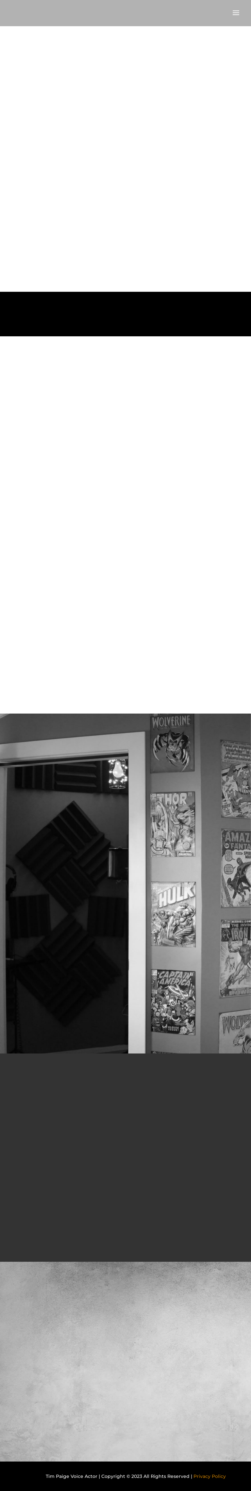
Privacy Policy (209, 1476)
